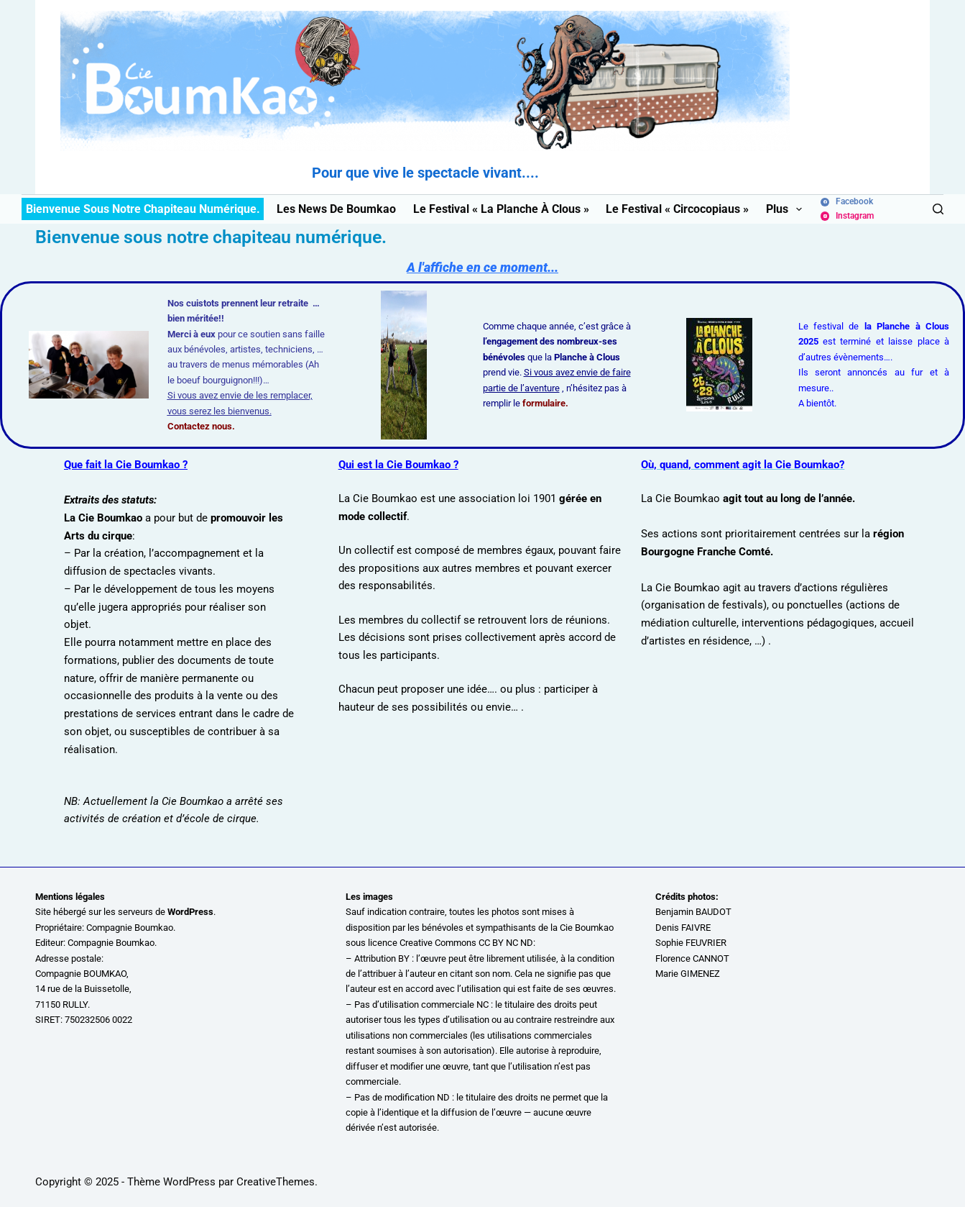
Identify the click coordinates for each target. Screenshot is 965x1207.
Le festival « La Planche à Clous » (501, 209)
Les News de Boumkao (336, 209)
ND (443, 1097)
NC (482, 1004)
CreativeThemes (275, 1181)
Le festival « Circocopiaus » (677, 209)
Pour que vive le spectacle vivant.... (425, 172)
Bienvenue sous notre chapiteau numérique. (143, 209)
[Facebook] (847, 202)
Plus (786, 209)
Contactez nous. (201, 426)
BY (404, 958)
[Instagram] (847, 216)
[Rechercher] (938, 209)
